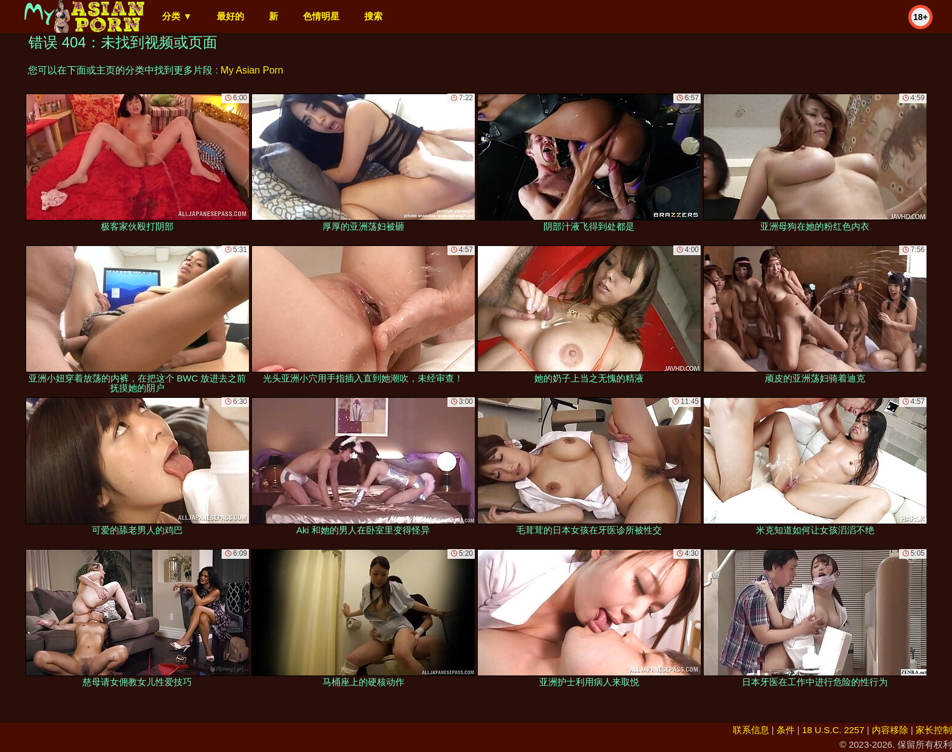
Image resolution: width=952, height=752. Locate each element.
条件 (786, 730)
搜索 (373, 16)
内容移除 (890, 730)
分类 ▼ (177, 16)
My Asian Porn (251, 70)
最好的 (230, 16)
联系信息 (751, 730)
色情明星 (321, 16)
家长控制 (934, 730)
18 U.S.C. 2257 (833, 730)
